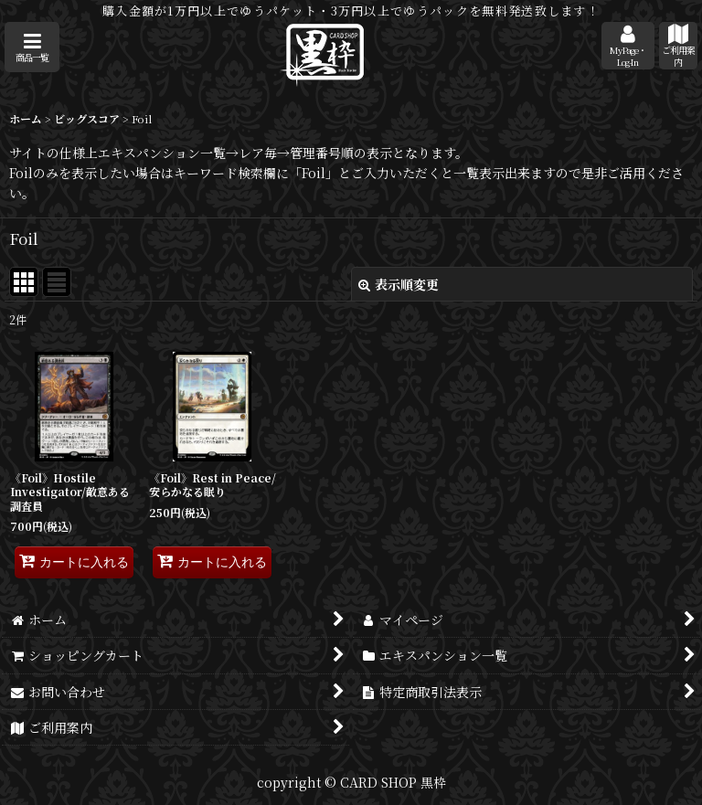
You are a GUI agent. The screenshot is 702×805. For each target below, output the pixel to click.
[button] (32, 47)
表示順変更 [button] (398, 284)
